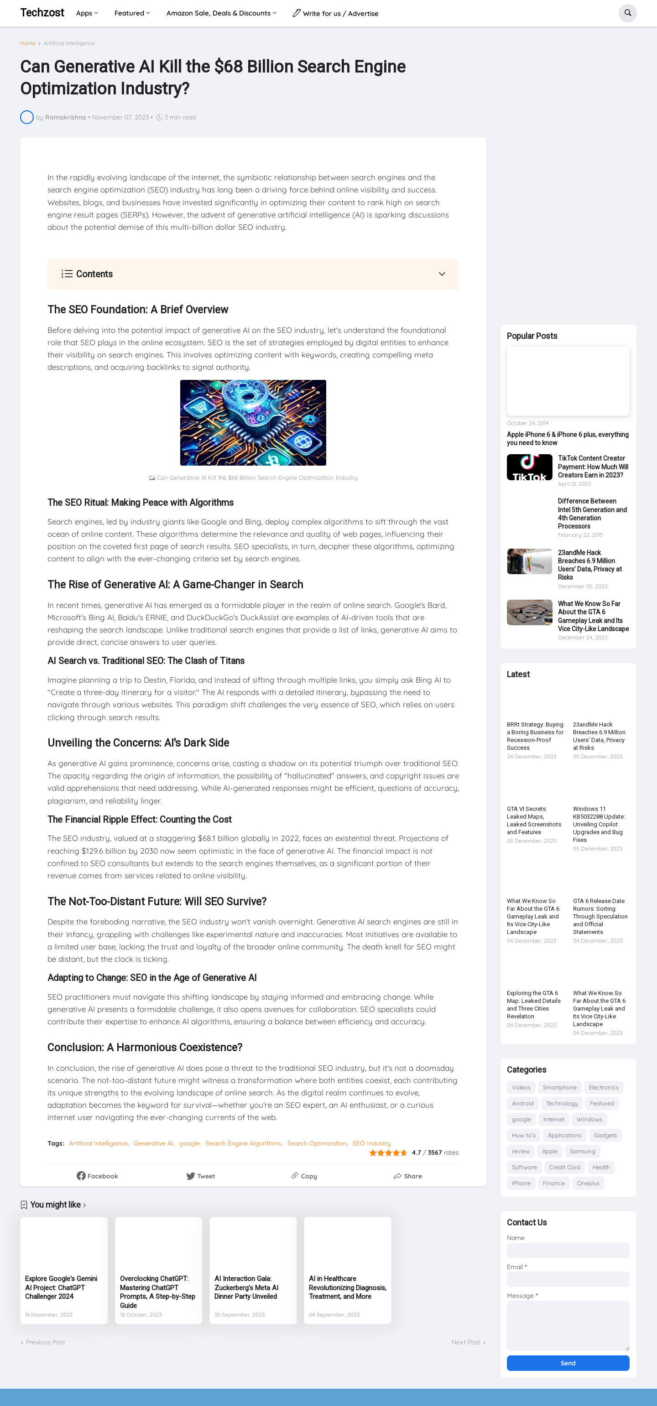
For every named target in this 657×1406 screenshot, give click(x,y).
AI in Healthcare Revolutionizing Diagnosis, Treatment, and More (347, 1284)
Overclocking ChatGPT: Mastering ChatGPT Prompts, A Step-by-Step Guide (157, 1288)
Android (523, 1106)
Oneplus (588, 1186)
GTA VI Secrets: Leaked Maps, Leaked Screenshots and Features (534, 824)
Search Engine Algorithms (244, 1140)
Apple (550, 1154)
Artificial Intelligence (69, 39)
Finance (554, 1186)
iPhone (521, 1186)
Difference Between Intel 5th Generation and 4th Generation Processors (592, 517)
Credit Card (564, 1170)
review (521, 1154)
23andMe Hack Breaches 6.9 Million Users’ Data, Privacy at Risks (590, 569)
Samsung (582, 1154)
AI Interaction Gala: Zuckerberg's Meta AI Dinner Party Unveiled (246, 1284)
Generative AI (153, 1140)
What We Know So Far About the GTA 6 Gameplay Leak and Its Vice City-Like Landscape (593, 620)
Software (524, 1170)
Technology (562, 1106)
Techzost (42, 13)
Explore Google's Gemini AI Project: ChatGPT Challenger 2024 (61, 1284)
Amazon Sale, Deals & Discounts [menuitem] (219, 13)
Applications (565, 1138)
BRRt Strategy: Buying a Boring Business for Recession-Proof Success (535, 740)
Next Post (466, 1338)
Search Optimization (317, 1140)
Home (28, 39)
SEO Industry (372, 1140)
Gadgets (605, 1138)
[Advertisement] (568, 177)
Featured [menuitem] (129, 13)
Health (601, 1170)
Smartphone (560, 1091)
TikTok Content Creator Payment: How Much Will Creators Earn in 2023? (593, 470)
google (189, 1140)
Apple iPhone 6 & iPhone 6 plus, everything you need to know (568, 442)
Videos (521, 1091)
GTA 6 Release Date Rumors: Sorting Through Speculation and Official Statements (600, 920)
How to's (524, 1138)
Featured (602, 1106)
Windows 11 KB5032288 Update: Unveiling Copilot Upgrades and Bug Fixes (599, 828)
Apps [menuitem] (84, 13)
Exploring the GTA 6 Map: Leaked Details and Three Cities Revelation (534, 1008)
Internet (553, 1122)
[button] (628, 13)
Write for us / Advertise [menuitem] (336, 13)
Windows (589, 1122)
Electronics (604, 1091)
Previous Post (45, 1338)
